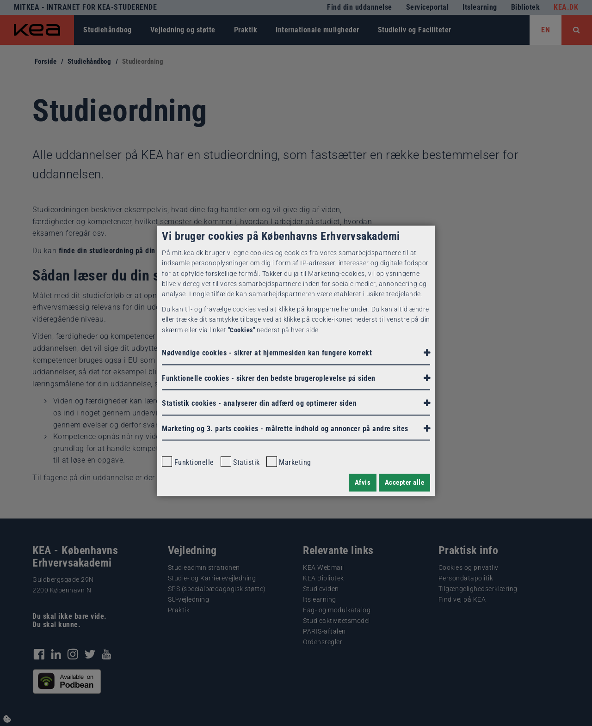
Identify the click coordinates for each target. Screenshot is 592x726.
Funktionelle (188, 462)
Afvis (363, 482)
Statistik (240, 462)
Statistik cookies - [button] (259, 403)
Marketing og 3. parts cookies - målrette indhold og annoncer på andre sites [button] (285, 428)
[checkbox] (167, 462)
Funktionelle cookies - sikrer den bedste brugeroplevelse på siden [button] (269, 378)
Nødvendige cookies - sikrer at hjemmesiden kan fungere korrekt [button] (267, 352)
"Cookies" (241, 330)
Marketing (288, 462)
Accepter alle (405, 482)
